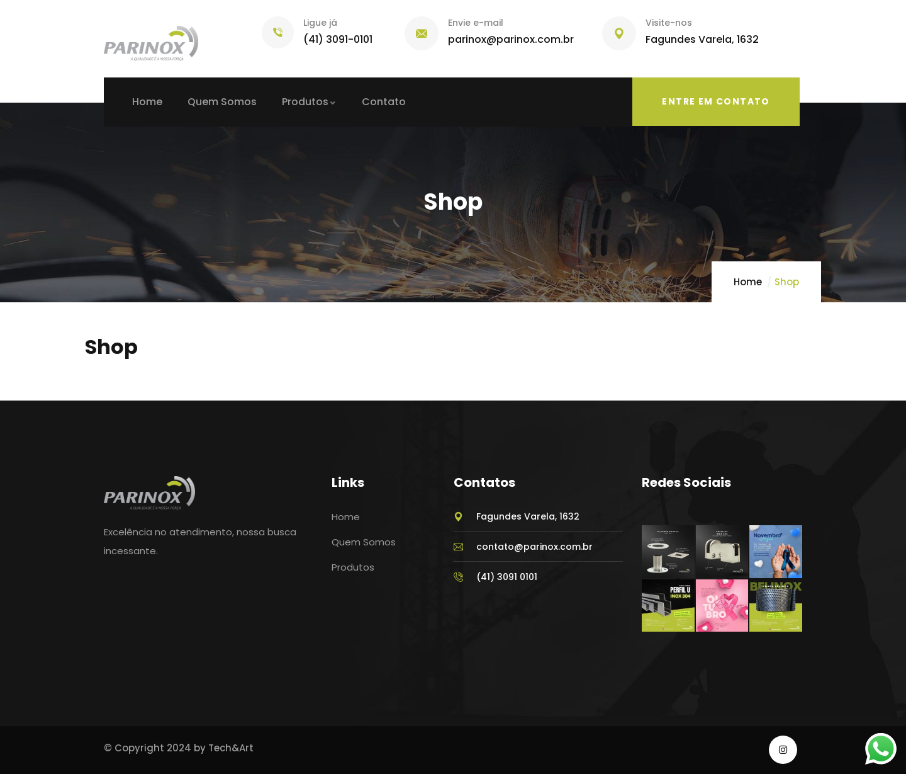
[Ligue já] (278, 32)
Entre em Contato (715, 101)
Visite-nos (669, 22)
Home (748, 281)
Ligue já (320, 22)
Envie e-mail (475, 22)
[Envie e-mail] (422, 33)
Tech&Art (231, 747)
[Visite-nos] (619, 33)
